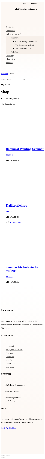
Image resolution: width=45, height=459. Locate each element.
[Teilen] (4, 455)
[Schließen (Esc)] (2, 455)
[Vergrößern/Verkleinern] (9, 455)
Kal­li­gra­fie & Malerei (15, 34)
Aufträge (14, 52)
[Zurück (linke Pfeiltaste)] (2, 457)
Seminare (14, 38)
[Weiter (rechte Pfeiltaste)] (4, 457)
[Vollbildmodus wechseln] (7, 455)
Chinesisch (10, 30)
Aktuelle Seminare (23, 48)
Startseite (10, 27)
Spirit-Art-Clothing (8, 428)
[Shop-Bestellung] (15, 104)
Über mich (10, 59)
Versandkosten (15, 222)
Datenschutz (10, 363)
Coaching (10, 55)
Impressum (10, 367)
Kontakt (9, 62)
